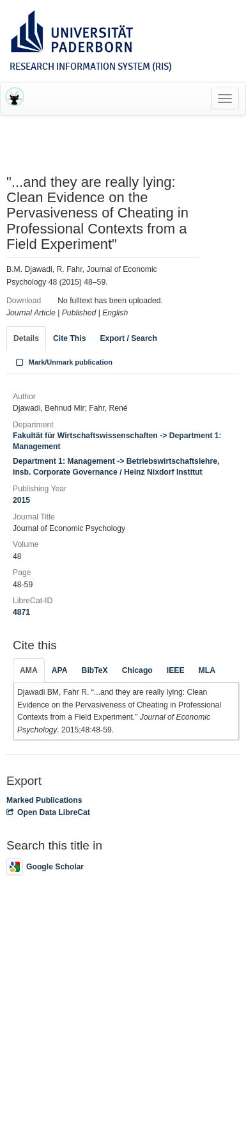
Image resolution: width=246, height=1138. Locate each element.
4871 (21, 612)
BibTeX (95, 670)
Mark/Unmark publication (62, 362)
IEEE (176, 670)
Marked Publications (44, 800)
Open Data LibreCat (48, 812)
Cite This (69, 338)
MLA (207, 670)
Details (26, 338)
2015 (21, 500)
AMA (29, 670)
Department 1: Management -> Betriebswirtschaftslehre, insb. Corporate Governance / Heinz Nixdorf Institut (116, 467)
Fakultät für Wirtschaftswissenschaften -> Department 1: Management (117, 441)
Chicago (137, 670)
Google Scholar (45, 866)
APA (60, 670)
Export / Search (128, 338)
